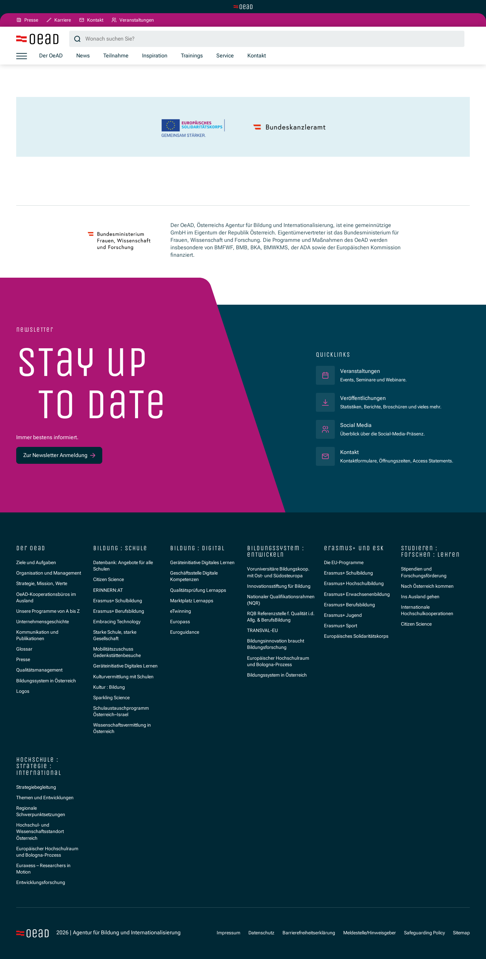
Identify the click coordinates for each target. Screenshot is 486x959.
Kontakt (349, 452)
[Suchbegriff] (266, 39)
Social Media (356, 425)
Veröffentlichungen (363, 398)
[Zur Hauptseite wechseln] (243, 6)
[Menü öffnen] (21, 56)
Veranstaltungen (360, 371)
